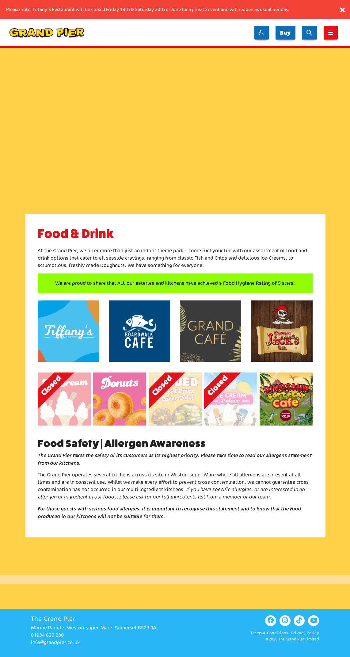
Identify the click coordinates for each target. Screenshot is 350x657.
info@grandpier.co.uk (55, 642)
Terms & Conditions (269, 633)
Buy (285, 32)
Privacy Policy (305, 633)
